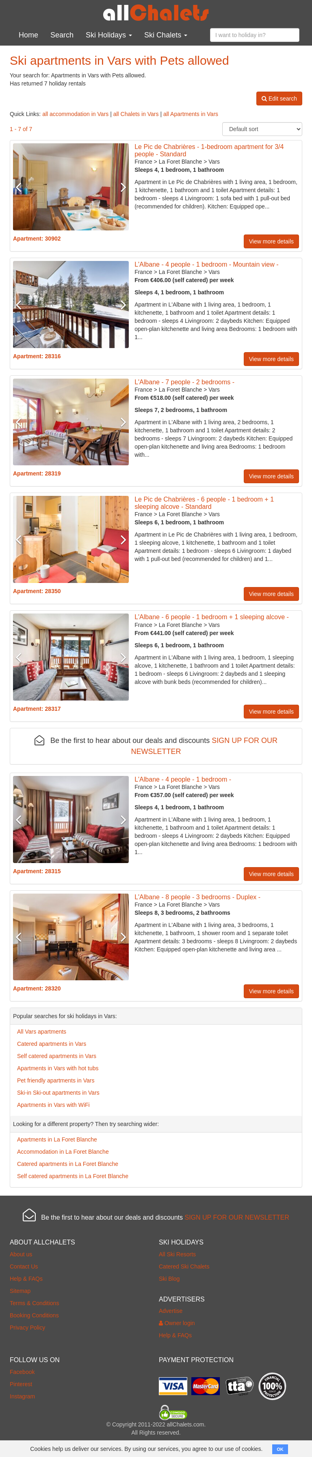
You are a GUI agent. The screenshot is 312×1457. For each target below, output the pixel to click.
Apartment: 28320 (37, 988)
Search (62, 35)
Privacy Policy (27, 1327)
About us (21, 1254)
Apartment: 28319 (37, 473)
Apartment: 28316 (37, 356)
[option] (71, 186)
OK (280, 1449)
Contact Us (24, 1266)
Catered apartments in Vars (51, 1044)
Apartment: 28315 (37, 871)
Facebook (22, 1372)
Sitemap (20, 1291)
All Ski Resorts (177, 1254)
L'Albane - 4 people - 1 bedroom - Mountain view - (206, 264)
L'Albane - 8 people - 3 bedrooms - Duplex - (197, 897)
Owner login (177, 1323)
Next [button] (120, 187)
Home (28, 35)
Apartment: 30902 (37, 238)
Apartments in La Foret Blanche (57, 1139)
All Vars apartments (41, 1031)
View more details (271, 241)
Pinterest (21, 1384)
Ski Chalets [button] (165, 35)
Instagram (22, 1396)
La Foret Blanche (180, 161)
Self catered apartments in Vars (56, 1056)
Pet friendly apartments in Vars (55, 1080)
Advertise (170, 1311)
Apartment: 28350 (37, 591)
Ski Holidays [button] (109, 35)
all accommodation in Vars (75, 114)
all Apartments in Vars (190, 114)
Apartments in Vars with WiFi (53, 1105)
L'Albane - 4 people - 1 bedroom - (182, 779)
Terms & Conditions (34, 1303)
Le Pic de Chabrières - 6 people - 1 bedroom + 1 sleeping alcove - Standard (204, 503)
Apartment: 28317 (37, 708)
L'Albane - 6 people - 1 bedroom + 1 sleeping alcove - (211, 616)
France (143, 161)
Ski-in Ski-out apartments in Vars (58, 1092)
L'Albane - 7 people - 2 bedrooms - (184, 382)
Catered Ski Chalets (184, 1266)
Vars (214, 161)
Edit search (279, 98)
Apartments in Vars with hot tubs (58, 1068)
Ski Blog (169, 1278)
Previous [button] (21, 187)
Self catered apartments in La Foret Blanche (72, 1176)
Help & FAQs (26, 1278)
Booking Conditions (34, 1315)
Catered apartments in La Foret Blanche (67, 1164)
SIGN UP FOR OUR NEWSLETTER (236, 1217)
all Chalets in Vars (136, 114)
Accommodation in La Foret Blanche (63, 1151)
